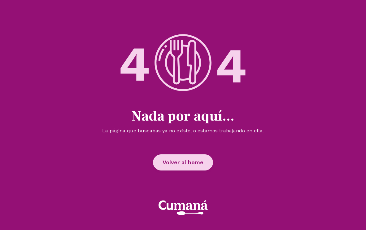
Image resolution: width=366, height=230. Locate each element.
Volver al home (183, 162)
